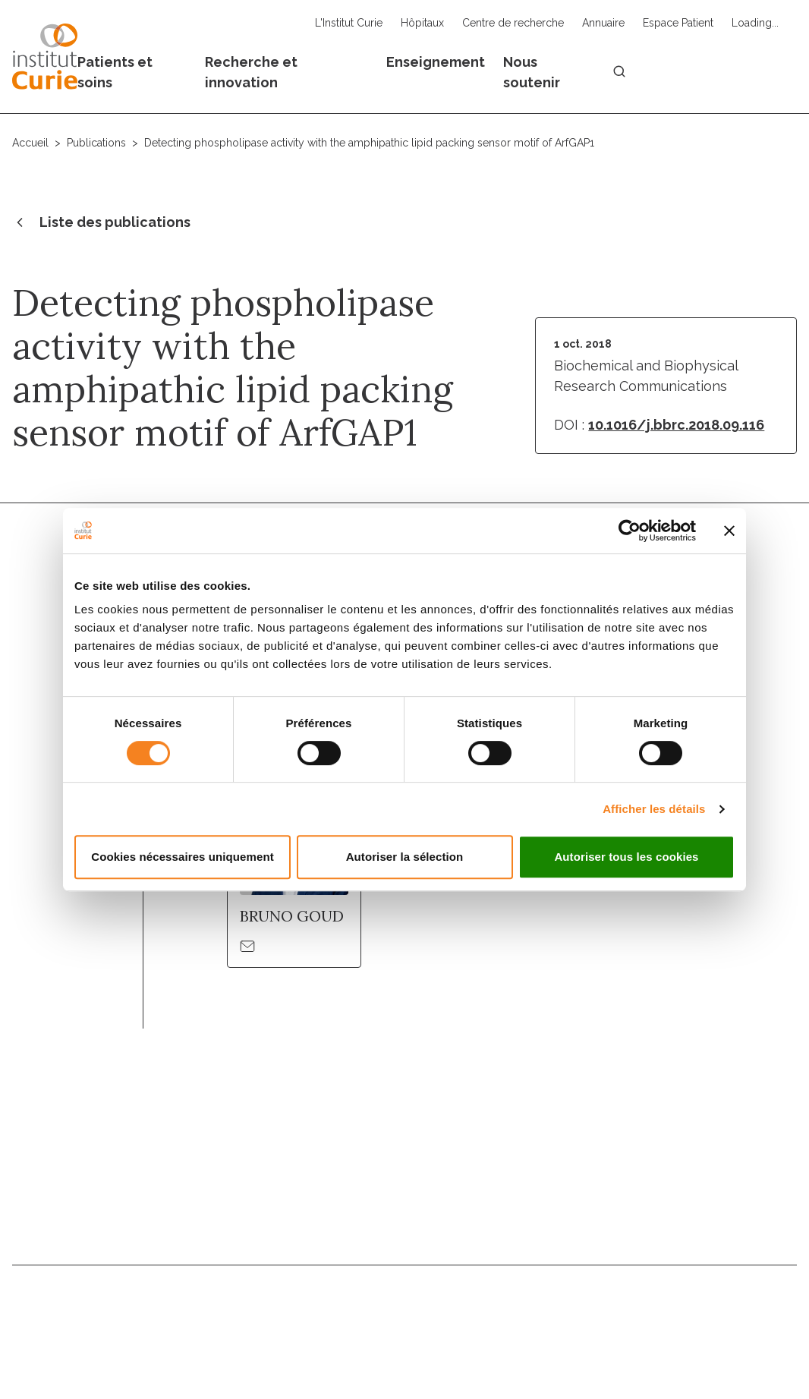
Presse (774, 1306)
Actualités (573, 1306)
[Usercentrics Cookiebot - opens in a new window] (629, 530)
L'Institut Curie (348, 23)
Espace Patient (678, 23)
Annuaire (603, 23)
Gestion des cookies (746, 1343)
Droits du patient (680, 1306)
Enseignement (435, 62)
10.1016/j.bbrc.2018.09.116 (676, 425)
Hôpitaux (422, 23)
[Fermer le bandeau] (729, 530)
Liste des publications (101, 223)
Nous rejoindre (400, 1306)
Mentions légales (440, 1343)
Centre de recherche (513, 23)
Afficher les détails (654, 808)
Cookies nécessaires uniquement (182, 856)
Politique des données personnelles (589, 1343)
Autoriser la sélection (405, 856)
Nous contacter (283, 1306)
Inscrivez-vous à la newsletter (676, 1203)
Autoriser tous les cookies (626, 856)
